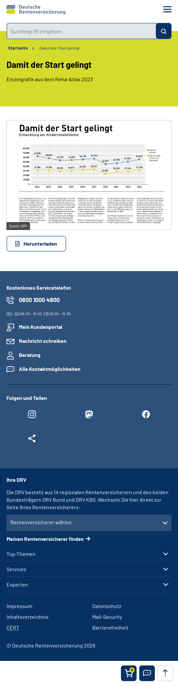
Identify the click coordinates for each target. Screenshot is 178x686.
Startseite (18, 48)
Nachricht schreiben (43, 341)
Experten (17, 584)
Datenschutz (106, 606)
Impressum (19, 606)
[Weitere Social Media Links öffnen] (32, 440)
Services (16, 569)
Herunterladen (40, 243)
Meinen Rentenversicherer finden (45, 539)
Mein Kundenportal (40, 327)
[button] (147, 673)
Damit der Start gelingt (59, 48)
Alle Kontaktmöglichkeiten (50, 369)
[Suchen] (163, 31)
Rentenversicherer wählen (41, 522)
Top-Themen (21, 553)
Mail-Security (107, 617)
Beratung (29, 355)
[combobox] (81, 31)
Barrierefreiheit (110, 627)
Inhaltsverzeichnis (28, 617)
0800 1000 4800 (39, 299)
